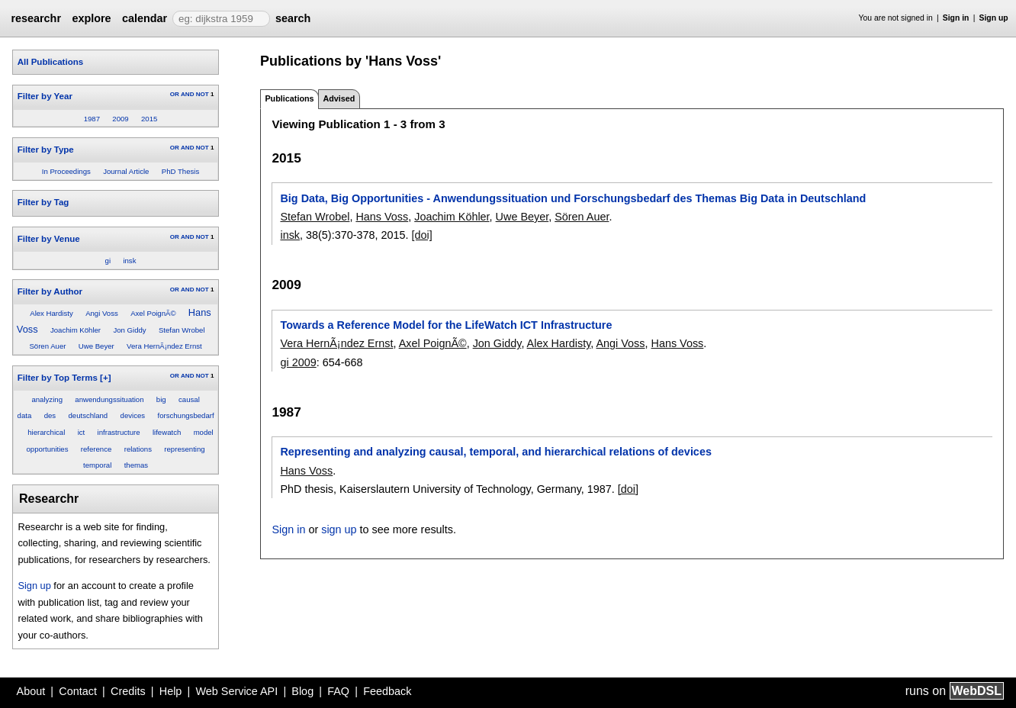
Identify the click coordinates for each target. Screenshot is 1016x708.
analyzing (47, 399)
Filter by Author (50, 291)
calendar (144, 18)
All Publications (50, 61)
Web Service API (236, 691)
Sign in (956, 18)
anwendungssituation (109, 399)
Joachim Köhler (75, 330)
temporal (97, 465)
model (204, 432)
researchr (36, 18)
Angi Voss (101, 313)
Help (170, 691)
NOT (202, 94)
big (161, 399)
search (292, 18)
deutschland (88, 415)
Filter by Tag (43, 202)
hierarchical (46, 432)
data (25, 415)
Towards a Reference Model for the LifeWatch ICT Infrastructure (446, 325)
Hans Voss (381, 217)
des (50, 415)
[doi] (422, 235)
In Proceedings (66, 171)
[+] (105, 377)
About (31, 691)
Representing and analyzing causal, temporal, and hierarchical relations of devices (495, 452)
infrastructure (119, 432)
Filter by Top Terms (58, 377)
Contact (78, 691)
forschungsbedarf (185, 415)
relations (138, 449)
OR (174, 94)
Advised (339, 98)
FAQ (338, 691)
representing (184, 449)
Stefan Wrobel (182, 330)
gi (108, 260)
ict (81, 432)
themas (136, 465)
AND (187, 94)
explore (91, 18)
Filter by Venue (49, 238)
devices (133, 415)
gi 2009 (298, 362)
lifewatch (167, 432)
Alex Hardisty (51, 313)
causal (189, 399)
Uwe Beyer (96, 346)
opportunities (48, 449)
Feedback (387, 691)
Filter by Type (46, 149)
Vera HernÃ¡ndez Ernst (164, 346)
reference (96, 449)
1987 (92, 118)
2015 (149, 118)
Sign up (993, 18)
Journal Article (126, 171)
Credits (128, 691)
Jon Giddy (129, 330)
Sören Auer (47, 346)
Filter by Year (45, 96)
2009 (120, 118)
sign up (338, 529)
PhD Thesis (180, 171)
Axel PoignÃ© (152, 313)
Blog (302, 691)
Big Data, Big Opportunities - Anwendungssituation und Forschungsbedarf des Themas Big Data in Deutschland (573, 198)
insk (129, 260)
